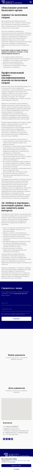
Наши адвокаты (16, 355)
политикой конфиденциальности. (17, 314)
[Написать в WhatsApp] (12, 439)
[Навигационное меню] (31, 2)
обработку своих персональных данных (20, 313)
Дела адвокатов (16, 388)
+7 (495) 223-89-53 (10, 427)
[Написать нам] (4, 439)
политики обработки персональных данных (18, 460)
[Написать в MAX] (7, 439)
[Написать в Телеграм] (9, 439)
